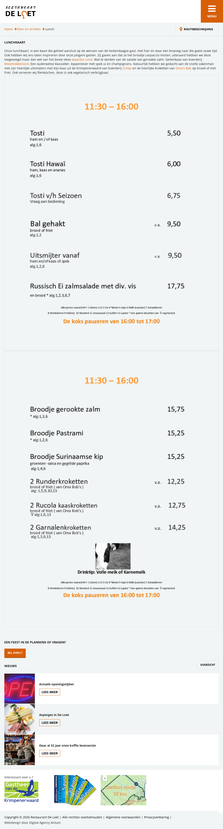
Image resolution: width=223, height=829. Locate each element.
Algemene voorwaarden (123, 817)
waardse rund (82, 59)
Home (8, 29)
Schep (127, 68)
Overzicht (207, 665)
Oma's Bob (183, 68)
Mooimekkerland (16, 64)
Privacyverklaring (156, 817)
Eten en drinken (29, 29)
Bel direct (15, 653)
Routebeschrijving (198, 29)
